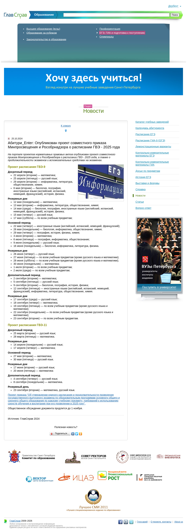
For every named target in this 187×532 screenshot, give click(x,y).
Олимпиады (107, 36)
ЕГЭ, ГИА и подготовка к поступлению (122, 32)
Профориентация (110, 28)
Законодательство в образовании (46, 39)
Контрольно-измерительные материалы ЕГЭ (152, 154)
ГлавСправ (15, 521)
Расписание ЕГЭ (145, 134)
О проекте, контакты (161, 522)
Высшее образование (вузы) (43, 28)
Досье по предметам (148, 170)
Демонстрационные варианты (153, 146)
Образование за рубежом (41, 32)
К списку (66, 125)
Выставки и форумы (147, 183)
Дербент (173, 6)
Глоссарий (142, 522)
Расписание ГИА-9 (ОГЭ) (150, 140)
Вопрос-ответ (143, 208)
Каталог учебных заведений (152, 121)
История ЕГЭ (143, 177)
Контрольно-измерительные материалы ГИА (152, 163)
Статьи (140, 201)
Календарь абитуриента (150, 128)
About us (178, 522)
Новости (140, 195)
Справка (141, 189)
